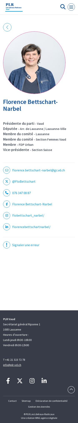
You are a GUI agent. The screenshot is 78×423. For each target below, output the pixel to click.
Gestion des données (39, 406)
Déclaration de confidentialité (51, 400)
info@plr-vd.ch (12, 365)
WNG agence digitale (46, 417)
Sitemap (26, 400)
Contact (12, 400)
